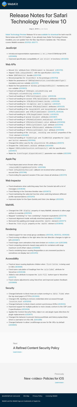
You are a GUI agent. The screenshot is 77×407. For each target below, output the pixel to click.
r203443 (57, 127)
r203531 (36, 94)
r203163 (27, 213)
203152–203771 (31, 42)
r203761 (59, 70)
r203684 (36, 248)
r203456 (60, 122)
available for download (49, 35)
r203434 (25, 309)
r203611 (29, 314)
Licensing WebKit (51, 396)
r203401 (25, 135)
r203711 (12, 277)
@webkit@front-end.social (11, 396)
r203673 (47, 191)
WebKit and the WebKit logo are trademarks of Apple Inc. (21, 401)
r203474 (51, 112)
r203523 (54, 114)
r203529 (61, 99)
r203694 (18, 267)
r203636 (21, 189)
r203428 (59, 130)
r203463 (57, 120)
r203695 (12, 325)
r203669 (12, 282)
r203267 (15, 240)
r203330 (49, 235)
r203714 (62, 216)
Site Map (26, 396)
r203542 (61, 304)
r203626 (65, 235)
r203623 (22, 88)
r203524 (59, 112)
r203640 (59, 224)
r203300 (35, 296)
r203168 (41, 167)
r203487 (53, 117)
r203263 (64, 59)
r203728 (37, 75)
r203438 (49, 146)
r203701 (34, 83)
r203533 (57, 235)
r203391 (67, 153)
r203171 (62, 221)
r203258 (27, 301)
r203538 (21, 272)
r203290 (59, 199)
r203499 (12, 56)
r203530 (52, 96)
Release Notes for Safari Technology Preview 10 (38, 18)
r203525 (60, 107)
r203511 (60, 143)
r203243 (30, 197)
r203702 (54, 78)
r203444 (59, 125)
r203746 (22, 172)
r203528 (55, 101)
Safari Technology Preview (16, 35)
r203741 (63, 175)
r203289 (57, 218)
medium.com (53, 243)
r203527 (56, 104)
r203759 (55, 73)
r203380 (63, 243)
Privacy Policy (37, 396)
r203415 (34, 253)
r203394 (31, 140)
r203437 (12, 151)
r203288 (38, 320)
